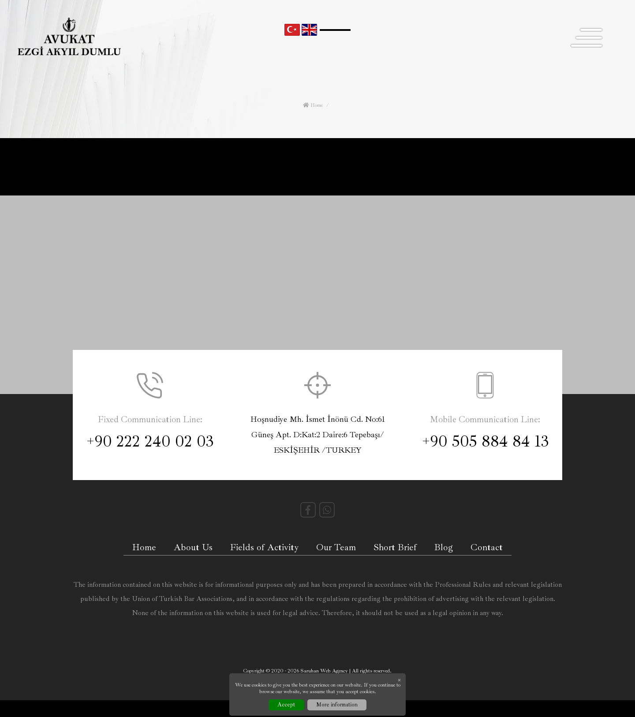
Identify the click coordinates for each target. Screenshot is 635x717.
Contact (487, 547)
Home (313, 105)
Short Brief (395, 547)
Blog (443, 547)
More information (337, 704)
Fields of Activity (264, 547)
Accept (286, 704)
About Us (193, 547)
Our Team (336, 547)
